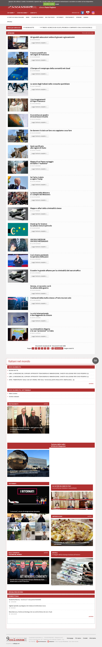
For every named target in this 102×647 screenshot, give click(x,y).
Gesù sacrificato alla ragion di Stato (38, 147)
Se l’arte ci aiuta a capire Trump (37, 178)
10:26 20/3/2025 (35, 290)
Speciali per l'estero (16, 592)
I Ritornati (60, 17)
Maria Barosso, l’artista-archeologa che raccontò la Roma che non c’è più (30, 612)
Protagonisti (70, 17)
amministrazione (41, 641)
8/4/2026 (12, 608)
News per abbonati (14, 28)
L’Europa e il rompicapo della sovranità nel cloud (50, 68)
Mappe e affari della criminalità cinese (45, 208)
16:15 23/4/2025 (35, 119)
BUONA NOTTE (28, 27)
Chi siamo (78, 638)
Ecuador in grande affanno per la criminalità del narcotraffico (55, 270)
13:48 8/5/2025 (35, 57)
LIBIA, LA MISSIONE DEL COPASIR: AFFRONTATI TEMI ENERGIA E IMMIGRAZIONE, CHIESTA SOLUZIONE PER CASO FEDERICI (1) (49, 376)
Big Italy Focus (49, 17)
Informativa (92, 638)
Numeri (86, 17)
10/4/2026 (12, 602)
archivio (91, 383)
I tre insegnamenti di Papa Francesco (38, 100)
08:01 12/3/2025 (35, 333)
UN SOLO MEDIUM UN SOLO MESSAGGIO (39, 240)
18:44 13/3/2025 (35, 317)
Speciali (9, 22)
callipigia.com (16, 643)
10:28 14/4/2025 (35, 181)
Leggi (57, 4)
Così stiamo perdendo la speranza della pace (39, 256)
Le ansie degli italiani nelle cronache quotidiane (50, 84)
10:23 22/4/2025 (35, 133)
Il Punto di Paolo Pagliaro (15, 17)
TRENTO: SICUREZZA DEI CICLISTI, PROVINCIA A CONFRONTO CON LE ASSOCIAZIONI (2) (66, 27)
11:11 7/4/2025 (35, 211)
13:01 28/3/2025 (35, 259)
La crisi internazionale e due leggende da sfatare (41, 314)
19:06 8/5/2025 (35, 39)
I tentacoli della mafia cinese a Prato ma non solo (50, 298)
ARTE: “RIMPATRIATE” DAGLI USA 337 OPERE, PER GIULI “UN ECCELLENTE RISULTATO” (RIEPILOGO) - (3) (41, 380)
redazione (50, 641)
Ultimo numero (13, 393)
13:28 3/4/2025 (35, 228)
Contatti (33, 13)
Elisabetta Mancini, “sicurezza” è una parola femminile (25, 599)
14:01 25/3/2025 (35, 273)
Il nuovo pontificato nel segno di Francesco (39, 54)
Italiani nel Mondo (37, 17)
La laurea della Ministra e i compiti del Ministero (40, 194)
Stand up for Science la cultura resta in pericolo (41, 225)
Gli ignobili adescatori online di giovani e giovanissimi (52, 37)
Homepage (70, 638)
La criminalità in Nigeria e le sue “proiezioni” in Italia (42, 330)
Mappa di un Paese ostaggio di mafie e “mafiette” (41, 162)
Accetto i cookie (49, 4)
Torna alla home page (88, 33)
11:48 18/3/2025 (35, 300)
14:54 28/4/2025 (35, 103)
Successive (58, 348)
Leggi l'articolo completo (39, 43)
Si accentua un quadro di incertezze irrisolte (39, 116)
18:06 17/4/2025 (35, 150)
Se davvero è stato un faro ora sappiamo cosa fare (51, 130)
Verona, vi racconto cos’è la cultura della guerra (40, 287)
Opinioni (79, 17)
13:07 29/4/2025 (35, 86)
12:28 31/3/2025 (35, 243)
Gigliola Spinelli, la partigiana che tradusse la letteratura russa (27, 606)
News (27, 17)
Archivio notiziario (14, 396)
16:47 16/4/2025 (35, 166)
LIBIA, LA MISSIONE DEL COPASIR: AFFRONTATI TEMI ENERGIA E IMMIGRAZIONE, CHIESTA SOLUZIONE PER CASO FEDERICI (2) (49, 373)
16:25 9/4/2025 (35, 197)
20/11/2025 (13, 614)
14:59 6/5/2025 (35, 71)
